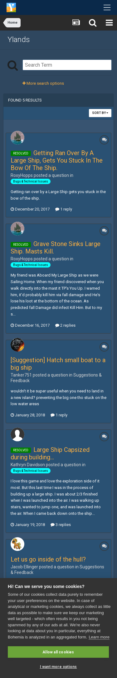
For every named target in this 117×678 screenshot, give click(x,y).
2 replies (65, 325)
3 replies (61, 524)
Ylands (18, 39)
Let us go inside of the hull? (48, 559)
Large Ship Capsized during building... (50, 453)
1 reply (63, 209)
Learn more (99, 637)
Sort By (100, 113)
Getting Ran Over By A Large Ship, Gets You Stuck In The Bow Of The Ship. (57, 160)
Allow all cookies (58, 652)
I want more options (58, 667)
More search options (43, 83)
